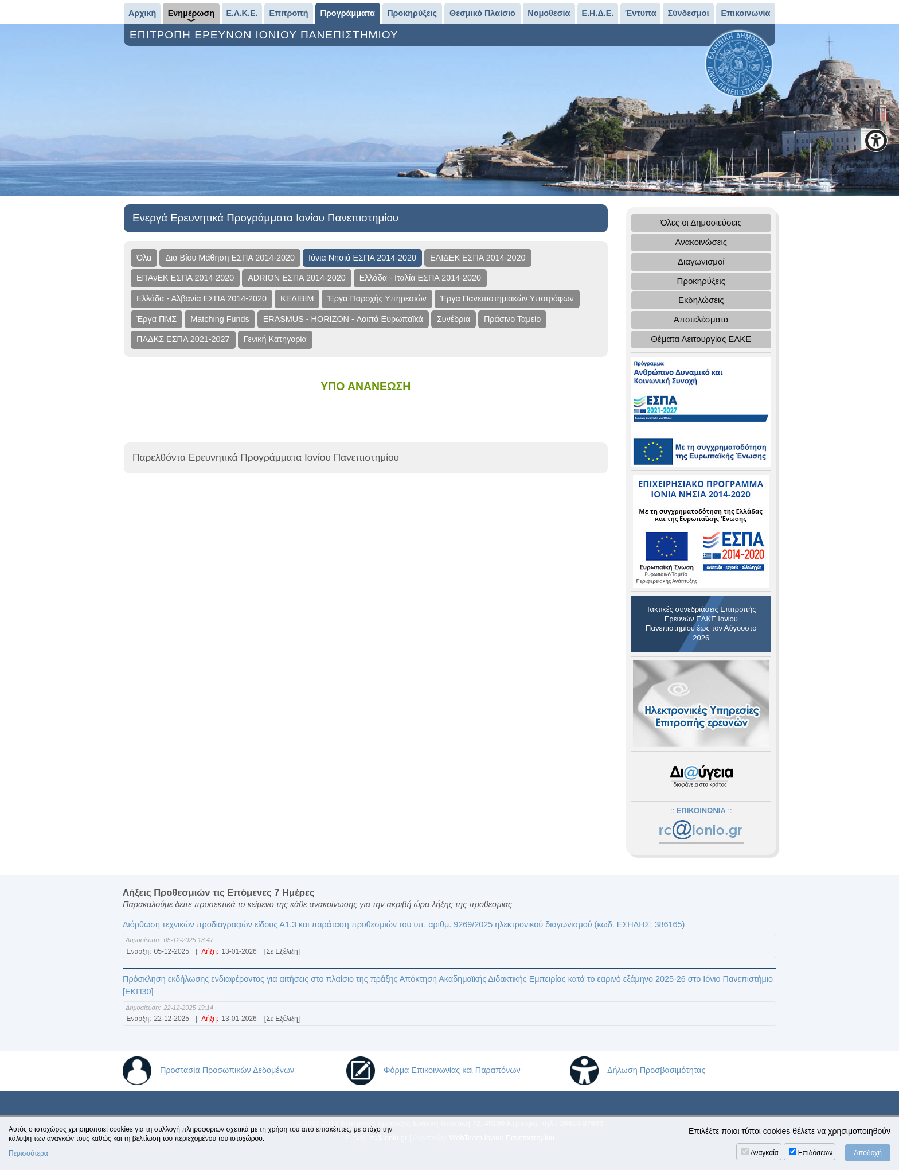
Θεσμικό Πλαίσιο (482, 13)
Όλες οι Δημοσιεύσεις (701, 222)
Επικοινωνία (745, 13)
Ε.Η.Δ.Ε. (597, 13)
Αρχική (142, 13)
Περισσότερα (28, 1153)
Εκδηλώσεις (701, 300)
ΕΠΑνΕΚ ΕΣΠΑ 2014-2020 (185, 277)
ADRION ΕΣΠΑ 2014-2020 (296, 277)
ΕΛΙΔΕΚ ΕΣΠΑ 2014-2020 (478, 257)
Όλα (143, 257)
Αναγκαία (765, 1153)
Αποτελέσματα (701, 319)
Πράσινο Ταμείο (512, 319)
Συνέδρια (453, 319)
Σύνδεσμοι (688, 13)
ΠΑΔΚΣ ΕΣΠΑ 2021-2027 (183, 339)
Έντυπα (640, 13)
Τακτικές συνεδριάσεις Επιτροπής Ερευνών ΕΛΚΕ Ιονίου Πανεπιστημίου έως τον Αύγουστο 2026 (701, 624)
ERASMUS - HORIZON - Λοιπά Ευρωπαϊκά (343, 319)
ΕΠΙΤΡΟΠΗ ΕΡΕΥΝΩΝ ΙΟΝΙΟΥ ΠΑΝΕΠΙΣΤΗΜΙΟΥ (266, 35)
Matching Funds (219, 319)
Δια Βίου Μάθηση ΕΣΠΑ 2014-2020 (230, 257)
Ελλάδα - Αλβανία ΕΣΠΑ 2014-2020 (201, 298)
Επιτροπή (288, 13)
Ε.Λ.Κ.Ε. (241, 13)
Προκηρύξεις (412, 13)
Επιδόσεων (815, 1153)
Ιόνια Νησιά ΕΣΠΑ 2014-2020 (362, 257)
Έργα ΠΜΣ (156, 319)
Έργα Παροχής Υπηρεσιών (376, 298)
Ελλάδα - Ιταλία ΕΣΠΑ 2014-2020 (420, 277)
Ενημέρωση (191, 13)
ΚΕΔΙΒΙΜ (297, 298)
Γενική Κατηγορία (275, 339)
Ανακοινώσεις (701, 242)
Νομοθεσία (548, 13)
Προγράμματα (347, 13)
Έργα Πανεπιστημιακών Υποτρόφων (507, 298)
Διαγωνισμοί (701, 261)
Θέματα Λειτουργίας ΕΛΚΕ (701, 339)
